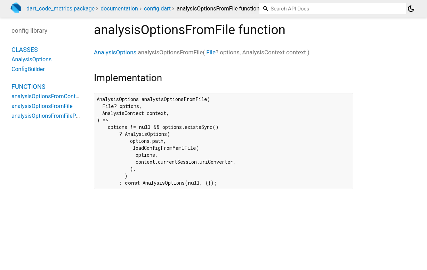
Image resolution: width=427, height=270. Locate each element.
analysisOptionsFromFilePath (47, 116)
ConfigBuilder (28, 69)
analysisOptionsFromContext (47, 96)
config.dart (157, 8)
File (211, 52)
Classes (24, 49)
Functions (28, 86)
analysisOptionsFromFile (42, 106)
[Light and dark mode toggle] (411, 8)
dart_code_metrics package (60, 8)
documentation (119, 8)
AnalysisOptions (115, 52)
